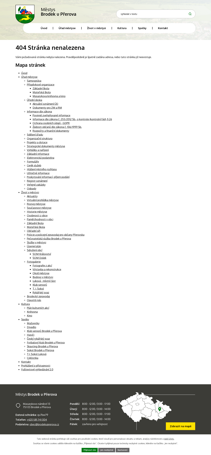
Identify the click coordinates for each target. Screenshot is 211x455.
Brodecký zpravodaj (38, 297)
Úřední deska (34, 101)
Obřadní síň (33, 232)
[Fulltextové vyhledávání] (173, 13)
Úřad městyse (29, 78)
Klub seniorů (40, 286)
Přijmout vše (89, 450)
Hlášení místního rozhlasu (42, 170)
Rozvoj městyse (36, 205)
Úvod (24, 74)
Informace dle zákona (39, 112)
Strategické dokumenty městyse (46, 147)
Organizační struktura (39, 139)
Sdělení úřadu (35, 136)
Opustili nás (34, 301)
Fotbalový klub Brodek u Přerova (46, 343)
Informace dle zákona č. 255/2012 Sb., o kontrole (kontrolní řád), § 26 (72, 120)
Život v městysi (30, 193)
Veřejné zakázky (36, 186)
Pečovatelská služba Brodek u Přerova (49, 240)
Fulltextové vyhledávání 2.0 (37, 370)
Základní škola (41, 89)
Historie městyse (37, 213)
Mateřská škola (42, 93)
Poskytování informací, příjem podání (48, 178)
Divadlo (31, 328)
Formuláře (33, 163)
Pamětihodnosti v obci (40, 220)
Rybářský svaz (41, 293)
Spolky (25, 320)
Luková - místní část (44, 282)
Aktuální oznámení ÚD (45, 105)
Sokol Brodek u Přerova (40, 351)
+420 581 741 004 (37, 421)
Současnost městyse (39, 209)
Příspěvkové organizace (40, 86)
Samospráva (34, 82)
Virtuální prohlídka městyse (43, 201)
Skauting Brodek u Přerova (42, 347)
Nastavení (123, 450)
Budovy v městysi (43, 278)
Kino (29, 317)
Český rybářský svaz (38, 340)
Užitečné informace (38, 174)
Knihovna (32, 313)
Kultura (25, 305)
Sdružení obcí (34, 251)
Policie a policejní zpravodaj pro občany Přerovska (55, 236)
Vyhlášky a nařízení (38, 151)
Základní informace (38, 155)
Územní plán (34, 247)
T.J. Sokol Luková (36, 355)
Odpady (31, 189)
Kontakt (26, 363)
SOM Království (42, 255)
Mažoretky (33, 324)
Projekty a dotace (37, 143)
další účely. (169, 438)
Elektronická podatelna (40, 159)
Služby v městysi (36, 243)
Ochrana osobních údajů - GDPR (51, 124)
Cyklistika (32, 359)
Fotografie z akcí (42, 266)
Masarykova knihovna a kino (49, 97)
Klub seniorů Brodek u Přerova (44, 332)
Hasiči (30, 336)
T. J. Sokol (38, 290)
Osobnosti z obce (37, 216)
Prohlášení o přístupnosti (35, 367)
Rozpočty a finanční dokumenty (51, 132)
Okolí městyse (41, 274)
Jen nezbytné (106, 450)
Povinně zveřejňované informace (51, 116)
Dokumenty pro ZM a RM (47, 109)
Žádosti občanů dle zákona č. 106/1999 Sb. (57, 128)
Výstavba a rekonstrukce (47, 270)
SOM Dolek (39, 259)
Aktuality (32, 197)
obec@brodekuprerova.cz (44, 425)
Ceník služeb (34, 166)
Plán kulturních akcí (38, 309)
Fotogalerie (34, 263)
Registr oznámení (37, 182)
